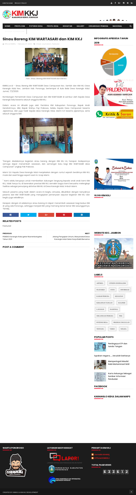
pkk (120, 316)
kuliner (121, 303)
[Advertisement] (46, 271)
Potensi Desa (35, 26)
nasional (114, 309)
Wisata (123, 329)
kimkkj (15, 492)
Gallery (80, 26)
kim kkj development (29, 492)
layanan (100, 309)
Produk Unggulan (121, 322)
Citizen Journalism (43, 44)
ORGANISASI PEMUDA (98, 26)
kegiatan (67, 26)
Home (7, 26)
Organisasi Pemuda (105, 316)
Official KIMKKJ (102, 458)
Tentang (100, 329)
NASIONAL (117, 26)
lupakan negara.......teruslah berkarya (112, 355)
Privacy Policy (21, 3)
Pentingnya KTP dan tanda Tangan (117, 345)
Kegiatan (119, 296)
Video (112, 329)
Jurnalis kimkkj (101, 454)
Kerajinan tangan (104, 303)
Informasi (124, 290)
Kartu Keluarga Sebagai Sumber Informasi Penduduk (119, 376)
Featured (55, 44)
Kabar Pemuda (103, 296)
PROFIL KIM (20, 26)
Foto (112, 290)
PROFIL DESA (52, 26)
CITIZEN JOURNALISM (14, 31)
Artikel (100, 283)
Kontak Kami (8, 3)
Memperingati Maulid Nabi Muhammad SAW (118, 362)
